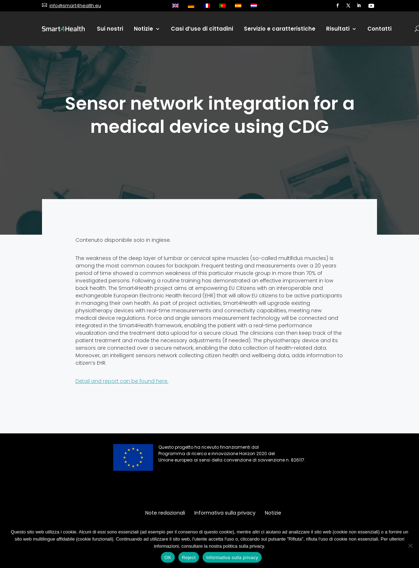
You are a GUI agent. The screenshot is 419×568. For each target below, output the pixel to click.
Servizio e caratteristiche (279, 28)
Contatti (379, 28)
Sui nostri (110, 28)
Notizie (143, 28)
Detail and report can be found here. (121, 381)
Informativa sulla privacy (225, 513)
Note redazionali (165, 513)
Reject (188, 557)
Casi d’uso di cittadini (202, 28)
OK (167, 557)
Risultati (338, 28)
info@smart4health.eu (75, 5)
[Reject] (410, 545)
